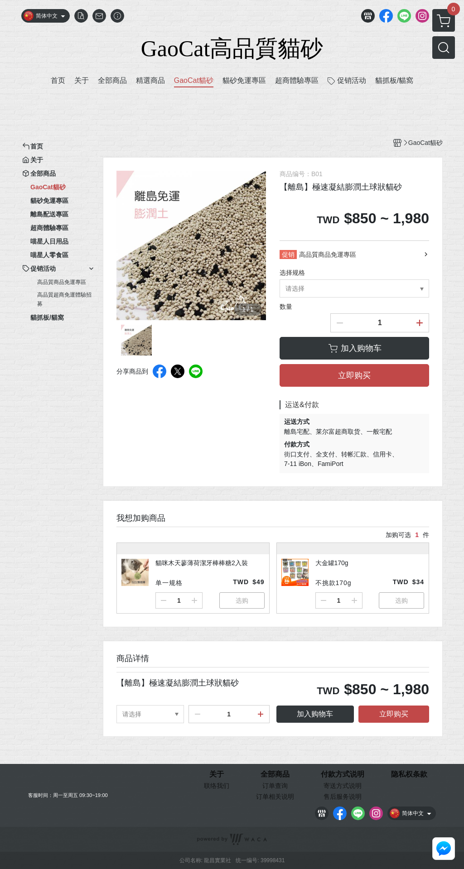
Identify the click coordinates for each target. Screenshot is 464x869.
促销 (288, 254)
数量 (286, 306)
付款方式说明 (342, 774)
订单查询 (275, 786)
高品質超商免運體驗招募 (64, 299)
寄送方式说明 (343, 786)
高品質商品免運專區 (61, 282)
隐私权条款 (409, 774)
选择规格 (292, 272)
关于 (216, 774)
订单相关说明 (275, 796)
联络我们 (216, 786)
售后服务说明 (343, 796)
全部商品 (275, 774)
